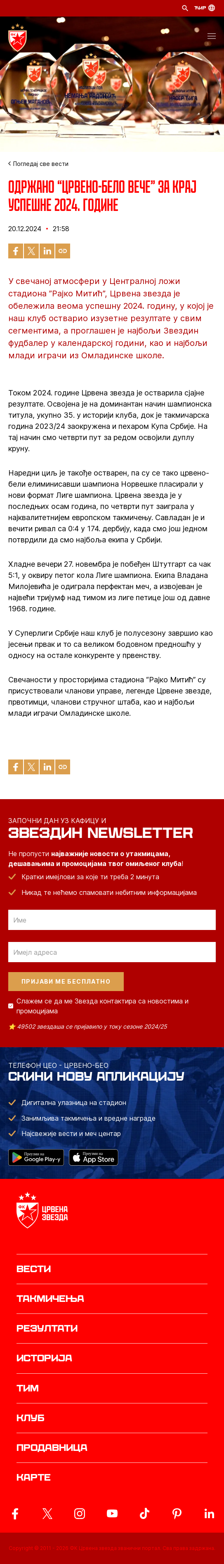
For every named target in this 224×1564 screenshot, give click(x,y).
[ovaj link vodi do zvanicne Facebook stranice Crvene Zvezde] (14, 1513)
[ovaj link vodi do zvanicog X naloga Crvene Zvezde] (47, 1513)
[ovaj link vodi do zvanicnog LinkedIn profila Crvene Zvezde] (209, 1513)
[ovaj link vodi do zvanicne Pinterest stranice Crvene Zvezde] (177, 1513)
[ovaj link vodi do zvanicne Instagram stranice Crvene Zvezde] (79, 1513)
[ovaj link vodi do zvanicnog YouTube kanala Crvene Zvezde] (112, 1513)
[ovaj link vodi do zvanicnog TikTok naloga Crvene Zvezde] (144, 1513)
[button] (211, 37)
